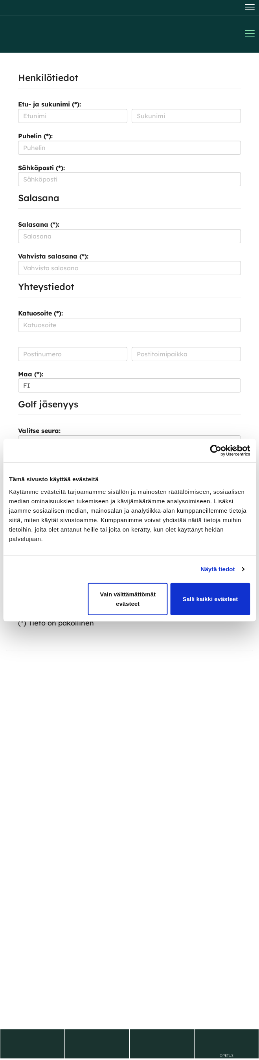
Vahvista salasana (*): (53, 256)
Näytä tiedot (218, 569)
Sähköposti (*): (41, 168)
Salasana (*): (38, 224)
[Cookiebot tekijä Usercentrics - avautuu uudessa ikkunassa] (215, 451)
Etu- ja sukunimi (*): (49, 104)
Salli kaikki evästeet (210, 598)
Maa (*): (30, 374)
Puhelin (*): (35, 136)
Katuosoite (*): (40, 313)
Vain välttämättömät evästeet (128, 599)
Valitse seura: (39, 431)
